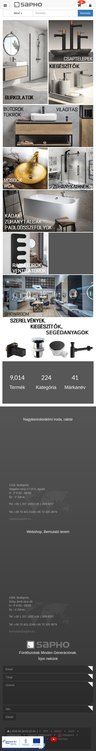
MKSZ (58, 731)
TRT (45, 731)
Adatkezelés (14, 734)
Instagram (66, 734)
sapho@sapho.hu (20, 518)
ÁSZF (71, 731)
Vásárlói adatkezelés (39, 734)
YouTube (59, 738)
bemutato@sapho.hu (22, 631)
